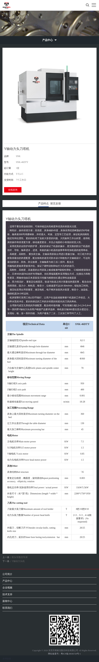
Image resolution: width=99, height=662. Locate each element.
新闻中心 (7, 601)
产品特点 (43, 203)
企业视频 (7, 587)
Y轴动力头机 (18, 561)
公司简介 (7, 574)
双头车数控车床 (20, 557)
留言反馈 (55, 203)
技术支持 (7, 594)
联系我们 (7, 607)
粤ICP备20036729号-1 (71, 653)
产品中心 (7, 580)
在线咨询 (12, 190)
